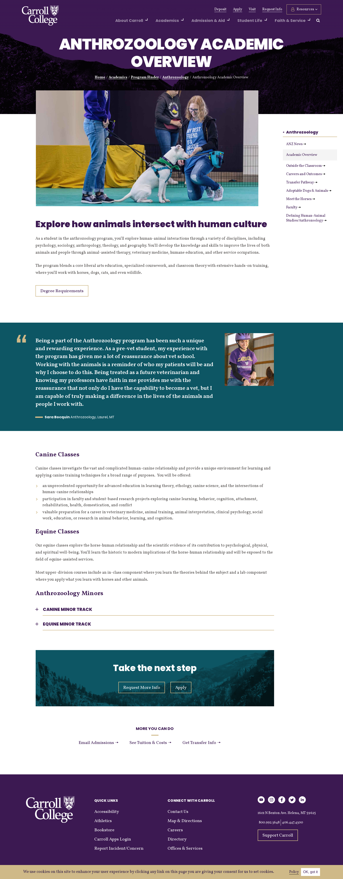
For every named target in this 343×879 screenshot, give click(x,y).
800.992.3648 (269, 822)
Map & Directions (185, 821)
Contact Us (178, 812)
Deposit (220, 9)
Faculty (293, 207)
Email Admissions (98, 743)
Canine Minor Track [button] (67, 609)
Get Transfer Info (201, 743)
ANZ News (296, 144)
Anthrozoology (175, 77)
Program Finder (145, 77)
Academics (118, 77)
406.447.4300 (292, 822)
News (161, 9)
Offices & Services (185, 849)
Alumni (124, 9)
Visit (252, 9)
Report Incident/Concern (119, 849)
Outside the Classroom (305, 165)
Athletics (143, 9)
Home (100, 77)
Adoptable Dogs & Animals (308, 190)
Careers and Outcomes (305, 174)
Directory (177, 839)
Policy (294, 872)
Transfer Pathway (301, 182)
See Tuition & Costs (150, 743)
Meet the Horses (300, 199)
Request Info (272, 9)
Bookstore (104, 830)
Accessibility (106, 812)
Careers (175, 830)
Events (177, 9)
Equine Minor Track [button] (67, 624)
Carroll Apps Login (112, 839)
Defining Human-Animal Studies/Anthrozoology (306, 218)
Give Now (104, 9)
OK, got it (310, 872)
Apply (237, 9)
